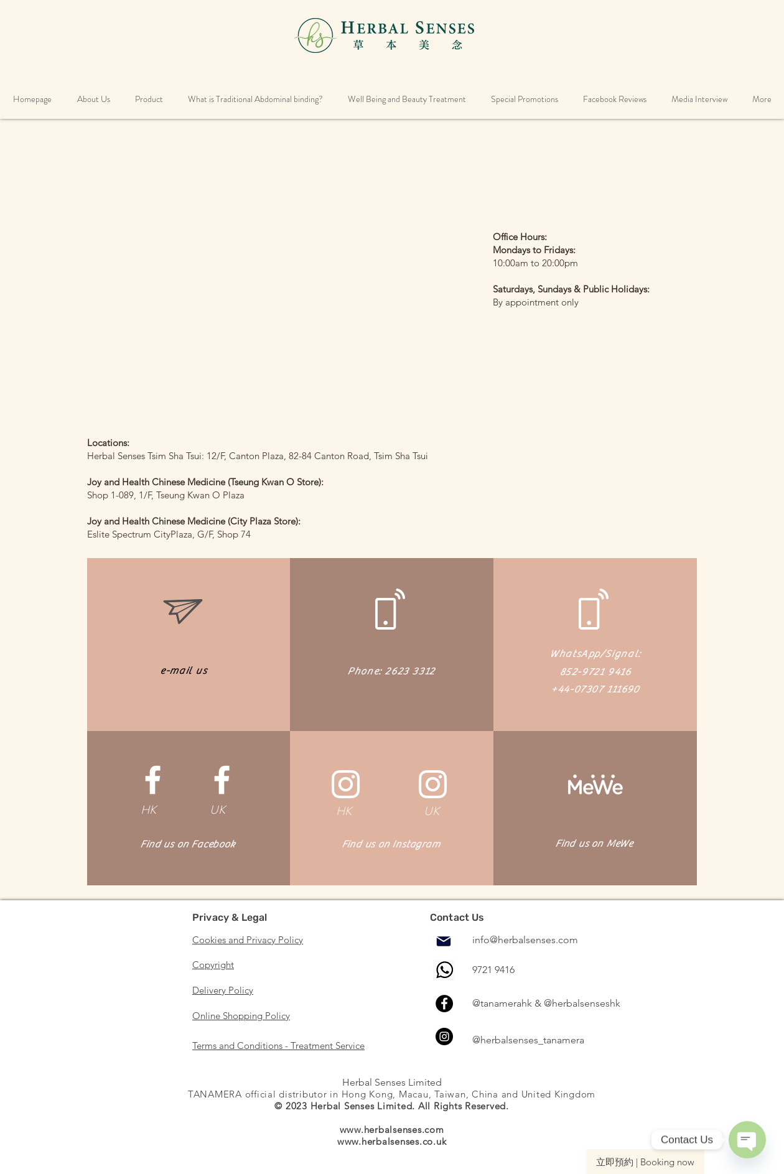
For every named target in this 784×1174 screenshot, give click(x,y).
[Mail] (444, 941)
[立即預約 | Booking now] (645, 1161)
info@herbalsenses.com (525, 940)
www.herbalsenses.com (392, 1129)
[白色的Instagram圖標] (346, 784)
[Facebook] (444, 1003)
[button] (93, 99)
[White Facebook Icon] (153, 780)
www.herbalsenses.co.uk (392, 1141)
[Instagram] (444, 1036)
